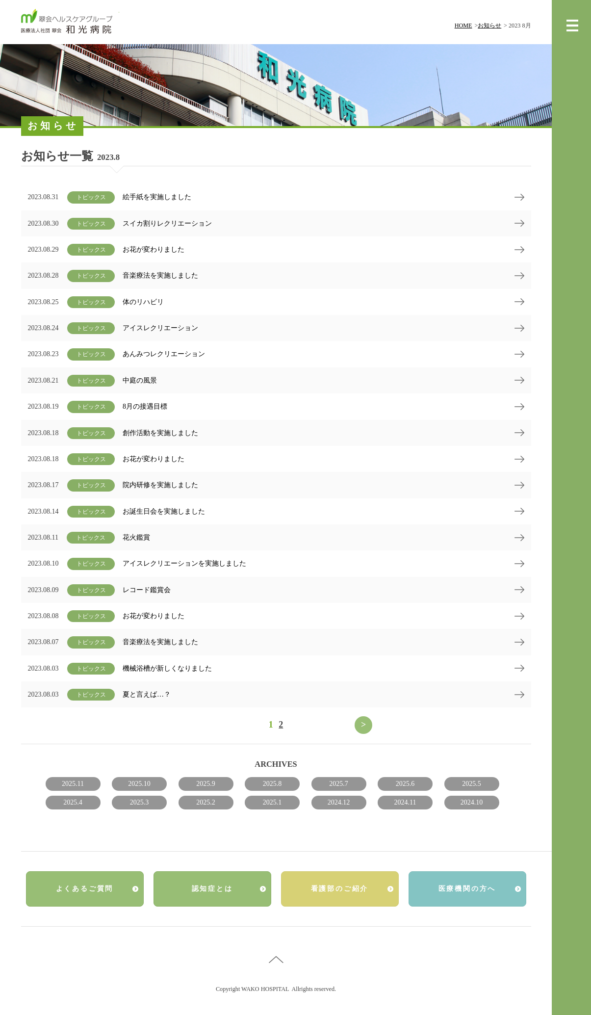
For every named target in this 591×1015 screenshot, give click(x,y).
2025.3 (139, 802)
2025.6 (405, 783)
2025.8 (272, 783)
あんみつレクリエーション (164, 354)
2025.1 (272, 802)
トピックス (91, 197)
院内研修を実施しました (160, 485)
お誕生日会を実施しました (164, 511)
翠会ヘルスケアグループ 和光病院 (70, 22)
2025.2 (205, 802)
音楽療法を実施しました (160, 275)
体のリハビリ (143, 302)
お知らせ (489, 25)
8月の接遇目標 (145, 406)
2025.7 (338, 783)
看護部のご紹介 (340, 888)
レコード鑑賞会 (147, 590)
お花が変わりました (153, 249)
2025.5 (471, 783)
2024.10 (472, 802)
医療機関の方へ (467, 888)
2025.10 (139, 783)
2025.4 (72, 802)
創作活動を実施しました (160, 433)
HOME (463, 25)
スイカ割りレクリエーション (167, 223)
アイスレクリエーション (160, 328)
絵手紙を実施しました (157, 197)
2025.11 (73, 783)
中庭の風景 (140, 380)
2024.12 (339, 802)
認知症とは (212, 888)
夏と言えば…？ (147, 694)
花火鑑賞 (136, 537)
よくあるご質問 (85, 888)
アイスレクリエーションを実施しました (184, 563)
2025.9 (205, 783)
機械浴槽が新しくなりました (167, 668)
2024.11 (405, 802)
